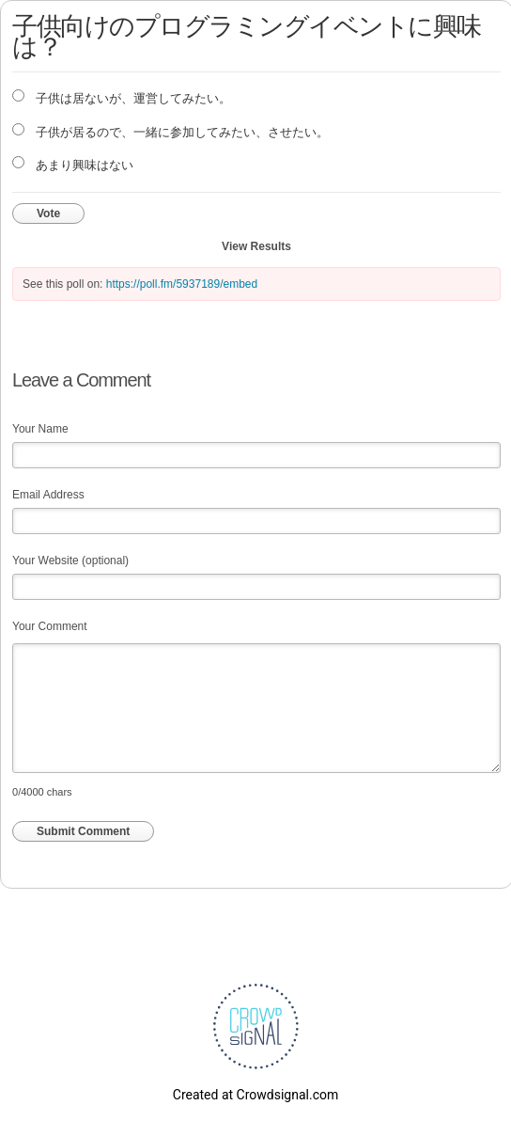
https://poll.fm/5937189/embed (181, 284)
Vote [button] (48, 213)
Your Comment (49, 626)
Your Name (40, 428)
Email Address (48, 494)
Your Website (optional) (70, 560)
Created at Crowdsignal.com (255, 1094)
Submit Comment (83, 831)
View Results (256, 246)
